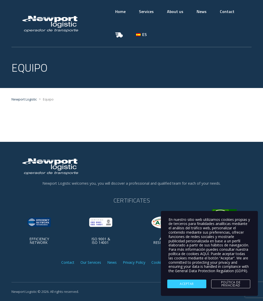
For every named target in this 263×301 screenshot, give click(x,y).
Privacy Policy (134, 262)
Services (146, 11)
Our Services (90, 262)
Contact (227, 11)
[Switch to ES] (141, 34)
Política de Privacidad (231, 283)
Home (120, 11)
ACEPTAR (187, 284)
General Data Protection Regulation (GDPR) (211, 270)
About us (175, 11)
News (202, 11)
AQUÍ (204, 253)
